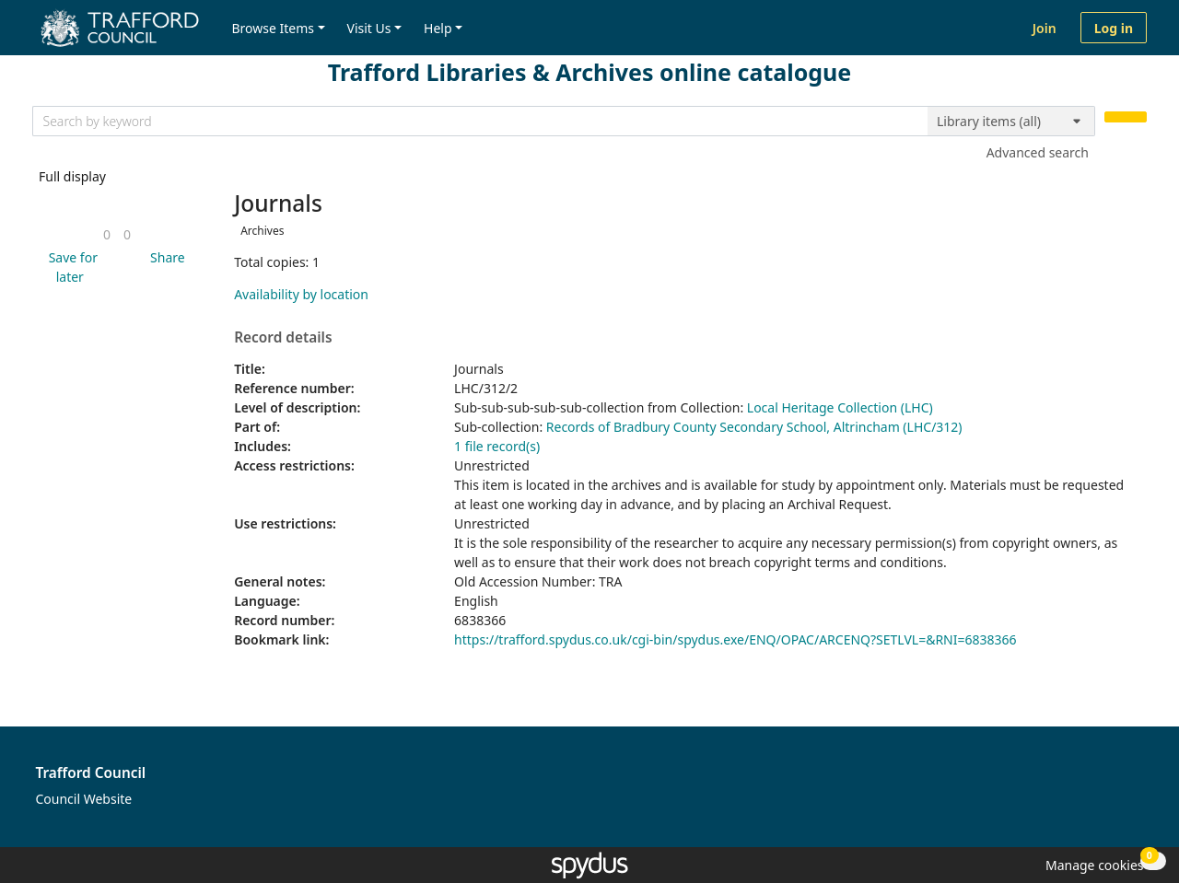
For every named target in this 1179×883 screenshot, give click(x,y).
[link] (107, 234)
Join (1044, 28)
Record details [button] (283, 338)
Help (438, 28)
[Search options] (1011, 121)
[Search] (1125, 117)
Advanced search (1037, 152)
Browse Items (272, 28)
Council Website (84, 798)
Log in (1113, 28)
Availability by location (301, 294)
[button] (70, 267)
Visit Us (369, 28)
